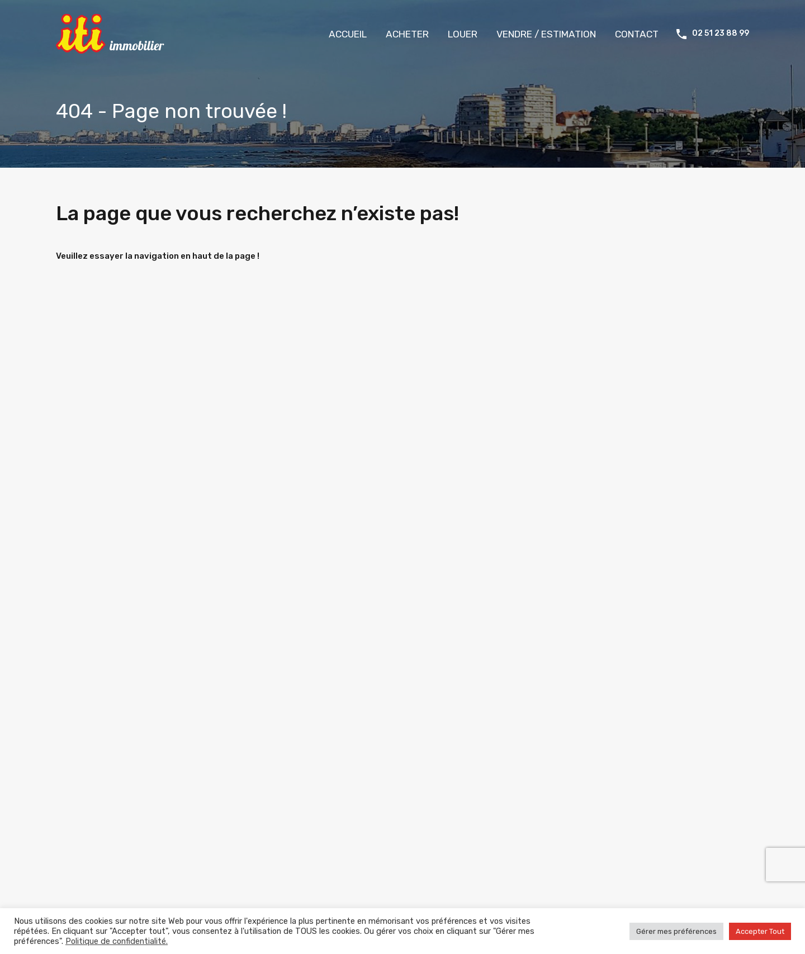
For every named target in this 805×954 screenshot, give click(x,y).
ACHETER (407, 34)
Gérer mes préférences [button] (676, 931)
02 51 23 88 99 (720, 33)
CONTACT (637, 34)
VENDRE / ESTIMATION (546, 34)
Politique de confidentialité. (116, 941)
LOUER (462, 34)
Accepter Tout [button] (760, 931)
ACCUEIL (348, 34)
